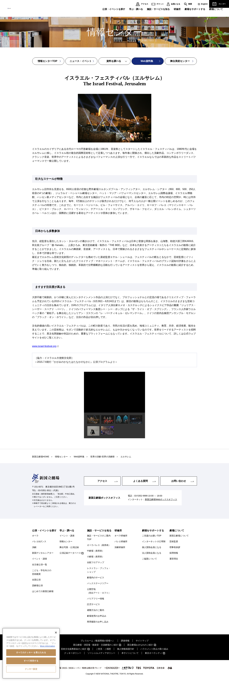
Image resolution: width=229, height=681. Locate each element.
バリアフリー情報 (95, 598)
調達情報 (125, 640)
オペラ (35, 535)
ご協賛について (149, 558)
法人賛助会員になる (151, 553)
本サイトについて (130, 653)
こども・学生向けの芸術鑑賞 (41, 572)
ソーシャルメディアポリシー (101, 653)
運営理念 (173, 558)
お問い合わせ (178, 481)
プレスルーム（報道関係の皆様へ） (97, 640)
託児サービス (93, 604)
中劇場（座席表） (95, 551)
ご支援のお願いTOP (151, 535)
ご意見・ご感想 (103, 649)
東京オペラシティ (153, 653)
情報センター (66, 541)
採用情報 (173, 553)
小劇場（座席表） (95, 556)
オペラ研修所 (120, 535)
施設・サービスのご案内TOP (99, 537)
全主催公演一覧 (39, 564)
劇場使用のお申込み (96, 616)
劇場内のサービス (95, 577)
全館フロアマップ (95, 562)
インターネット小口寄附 (153, 541)
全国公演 (36, 579)
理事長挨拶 (174, 547)
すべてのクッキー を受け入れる (31, 652)
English (204, 4)
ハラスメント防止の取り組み (154, 649)
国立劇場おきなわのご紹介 (140, 645)
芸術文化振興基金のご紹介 (74, 649)
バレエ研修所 (120, 541)
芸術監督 (173, 541)
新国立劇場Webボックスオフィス (161, 499)
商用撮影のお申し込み (97, 621)
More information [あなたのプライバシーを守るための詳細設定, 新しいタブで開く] (47, 646)
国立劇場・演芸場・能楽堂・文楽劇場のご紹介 (95, 645)
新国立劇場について (179, 535)
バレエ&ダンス (39, 541)
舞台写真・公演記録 (69, 547)
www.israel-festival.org (44, 346)
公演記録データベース (70, 553)
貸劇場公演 (37, 585)
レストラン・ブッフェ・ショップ (99, 570)
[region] (31, 653)
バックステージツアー (97, 583)
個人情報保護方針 (125, 649)
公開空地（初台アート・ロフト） (99, 591)
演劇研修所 (119, 547)
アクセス (144, 4)
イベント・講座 (39, 558)
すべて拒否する (31, 661)
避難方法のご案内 (95, 610)
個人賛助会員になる (151, 547)
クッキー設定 (31, 669)
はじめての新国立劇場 (42, 591)
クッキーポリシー (72, 653)
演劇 (34, 547)
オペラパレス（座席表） (99, 545)
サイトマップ (142, 640)
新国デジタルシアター (42, 553)
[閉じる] (56, 632)
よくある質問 (140, 481)
